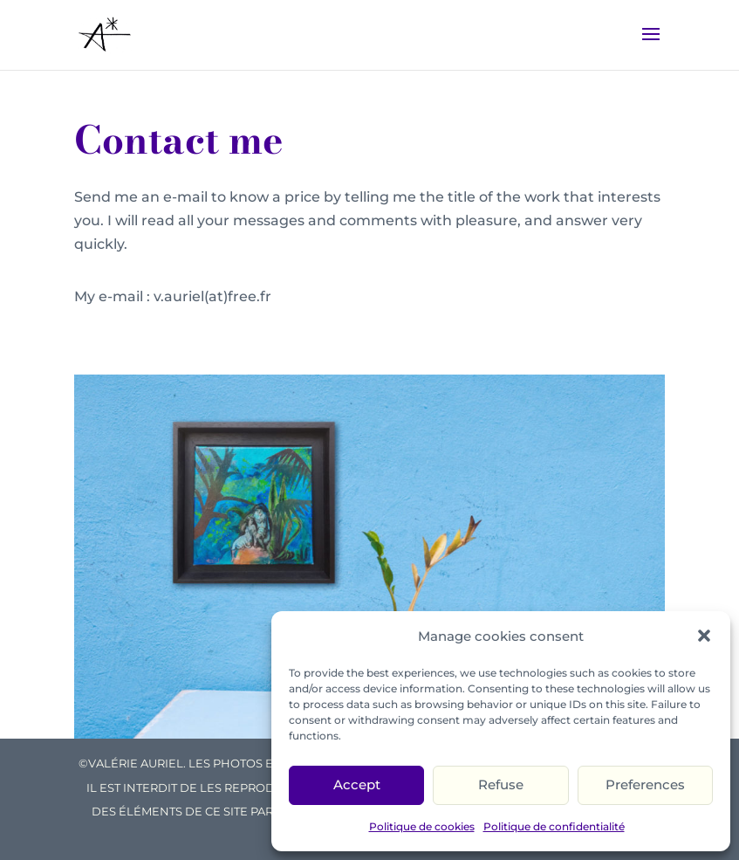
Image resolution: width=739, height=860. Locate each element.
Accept (356, 784)
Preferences (645, 784)
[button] (704, 635)
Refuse (500, 784)
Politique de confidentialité (554, 826)
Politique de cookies (422, 826)
